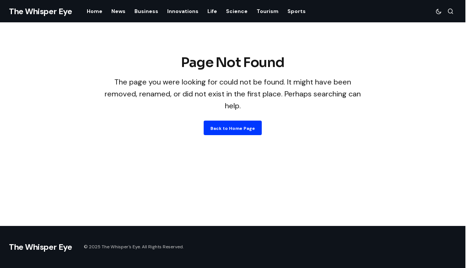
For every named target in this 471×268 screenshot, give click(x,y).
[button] (439, 11)
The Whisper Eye (40, 11)
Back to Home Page (232, 128)
